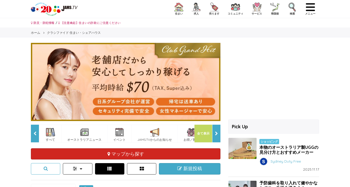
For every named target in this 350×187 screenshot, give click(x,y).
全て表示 (203, 133)
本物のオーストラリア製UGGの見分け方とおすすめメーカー (288, 150)
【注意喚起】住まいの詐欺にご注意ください (89, 23)
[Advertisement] (273, 79)
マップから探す (125, 154)
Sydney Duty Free (286, 161)
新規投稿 (189, 168)
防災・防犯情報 (43, 23)
